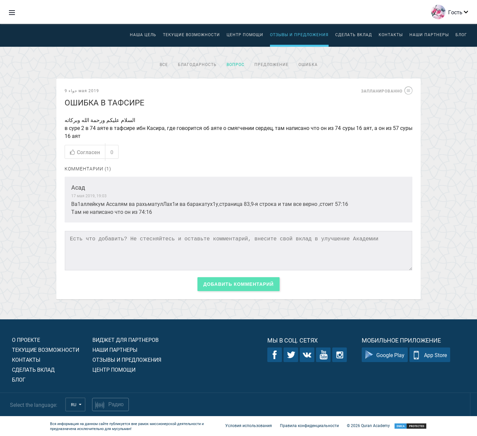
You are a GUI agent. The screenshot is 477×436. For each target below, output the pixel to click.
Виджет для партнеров (125, 339)
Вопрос (235, 64)
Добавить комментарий (238, 284)
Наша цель (143, 34)
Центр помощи (113, 369)
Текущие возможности (191, 34)
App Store (430, 355)
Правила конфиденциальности (309, 425)
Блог (461, 34)
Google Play (384, 355)
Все (164, 64)
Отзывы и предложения (299, 34)
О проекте (26, 339)
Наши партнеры (429, 34)
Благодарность (197, 64)
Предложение (271, 64)
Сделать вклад (353, 34)
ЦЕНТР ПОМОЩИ (245, 34)
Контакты (391, 34)
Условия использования (248, 425)
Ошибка (308, 64)
